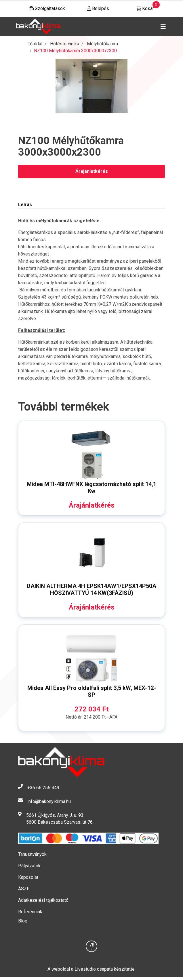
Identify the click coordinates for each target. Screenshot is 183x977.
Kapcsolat (28, 877)
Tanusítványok (32, 854)
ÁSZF (23, 888)
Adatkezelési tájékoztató (43, 900)
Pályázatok (29, 865)
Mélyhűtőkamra (102, 44)
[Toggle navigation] (162, 26)
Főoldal (34, 44)
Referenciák (30, 911)
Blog (22, 921)
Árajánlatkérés (91, 171)
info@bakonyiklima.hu (49, 801)
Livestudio (85, 969)
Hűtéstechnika (64, 44)
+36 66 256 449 (43, 787)
